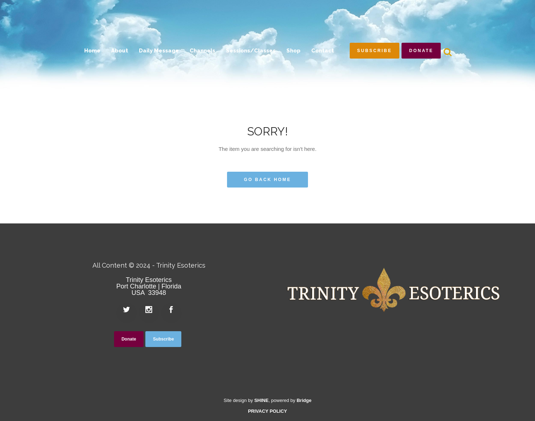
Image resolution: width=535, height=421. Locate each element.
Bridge (303, 400)
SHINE (261, 400)
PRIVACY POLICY (267, 411)
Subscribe (374, 50)
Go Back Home (267, 179)
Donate (421, 50)
